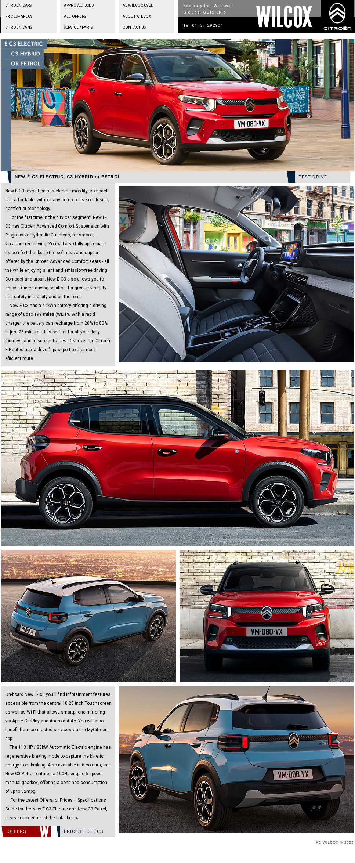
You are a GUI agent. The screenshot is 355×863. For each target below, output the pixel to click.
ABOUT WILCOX (137, 16)
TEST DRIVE (313, 177)
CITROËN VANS (18, 27)
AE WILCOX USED (138, 5)
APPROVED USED (79, 5)
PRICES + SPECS (19, 16)
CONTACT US (134, 27)
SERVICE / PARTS (78, 27)
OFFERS (17, 831)
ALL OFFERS (75, 16)
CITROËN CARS (18, 5)
